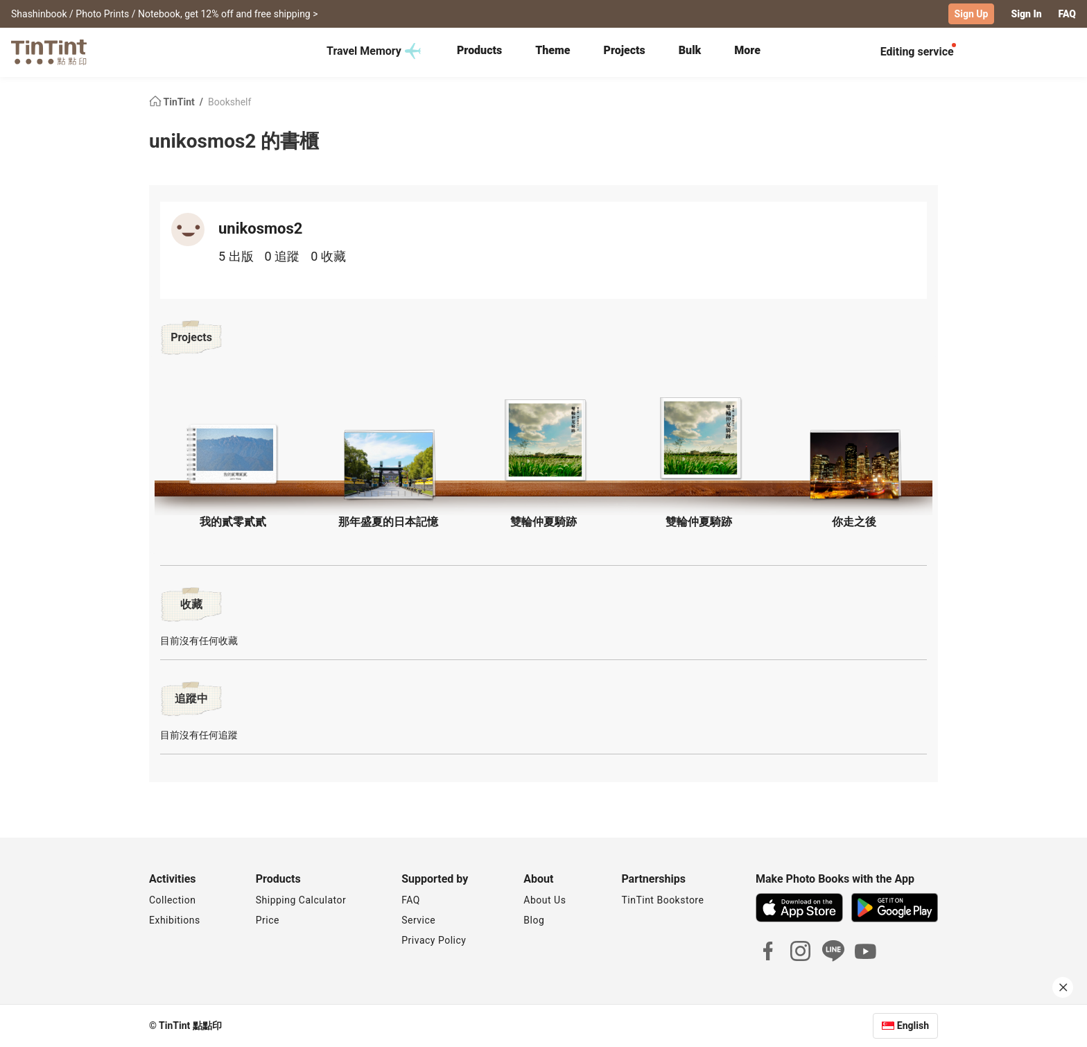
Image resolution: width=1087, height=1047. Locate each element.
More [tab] (747, 50)
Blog (533, 920)
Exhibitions (174, 920)
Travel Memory (374, 51)
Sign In (1026, 13)
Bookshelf (229, 101)
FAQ (1067, 13)
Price (267, 920)
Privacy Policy (433, 940)
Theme (552, 50)
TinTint (173, 101)
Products (479, 50)
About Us (544, 900)
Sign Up (972, 13)
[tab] (479, 52)
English (913, 1025)
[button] (233, 454)
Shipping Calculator (301, 900)
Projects (624, 50)
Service (418, 920)
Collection (172, 900)
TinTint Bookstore (662, 900)
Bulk (690, 50)
